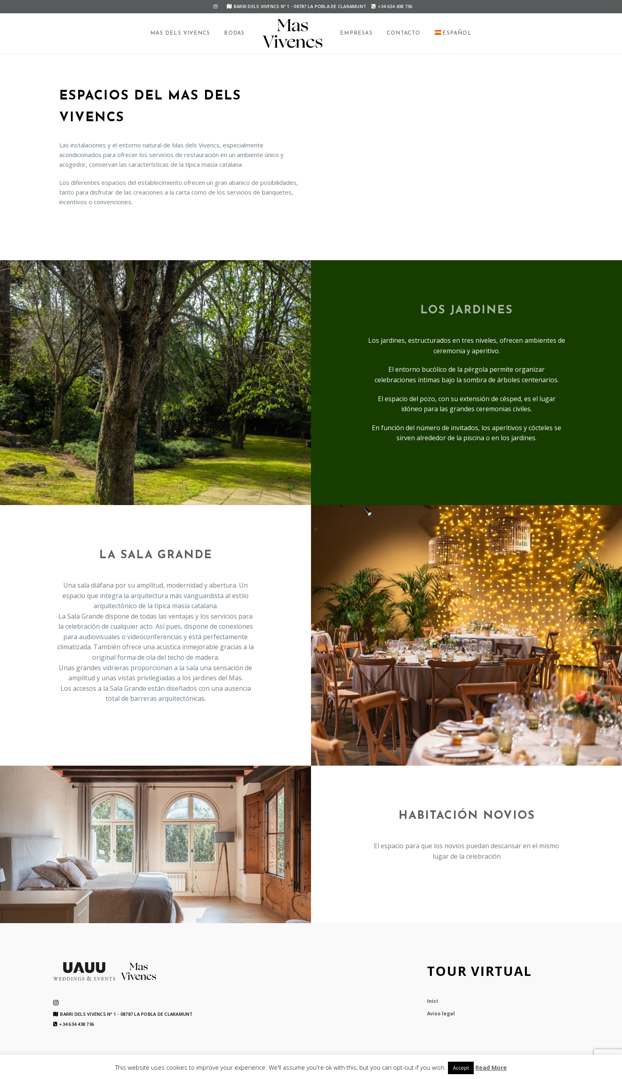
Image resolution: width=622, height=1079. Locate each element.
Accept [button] (461, 1067)
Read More (491, 1067)
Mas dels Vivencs (180, 33)
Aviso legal (441, 1013)
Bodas (234, 33)
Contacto (404, 33)
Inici (432, 1001)
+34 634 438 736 (391, 6)
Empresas (356, 33)
